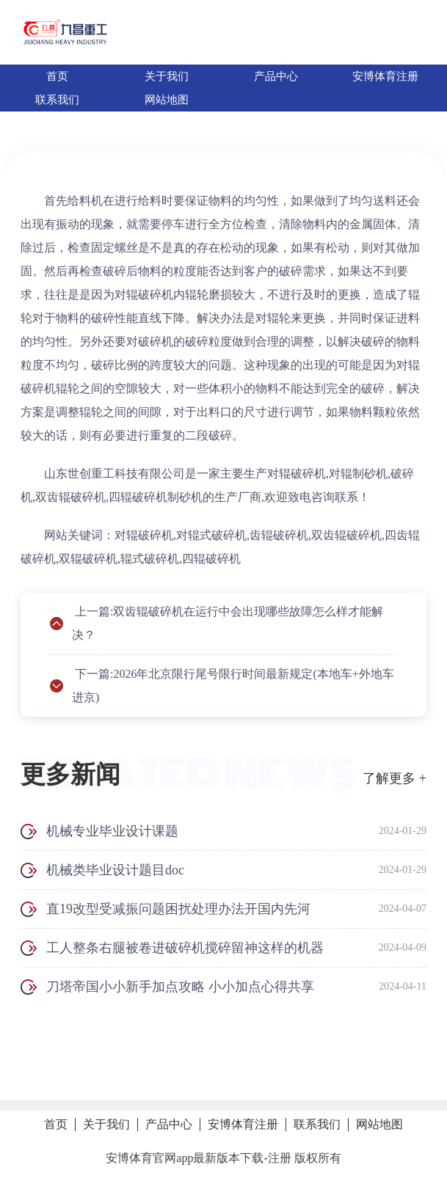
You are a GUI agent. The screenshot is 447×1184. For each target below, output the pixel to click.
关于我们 (167, 76)
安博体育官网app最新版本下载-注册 (198, 1158)
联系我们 (57, 100)
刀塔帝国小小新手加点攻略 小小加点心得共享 (180, 986)
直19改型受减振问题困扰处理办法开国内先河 (178, 909)
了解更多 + (394, 778)
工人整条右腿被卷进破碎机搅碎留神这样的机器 (185, 947)
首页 (57, 76)
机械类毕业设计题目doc (115, 870)
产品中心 (276, 76)
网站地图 (167, 100)
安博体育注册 (385, 76)
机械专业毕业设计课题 (112, 831)
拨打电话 (224, 1067)
